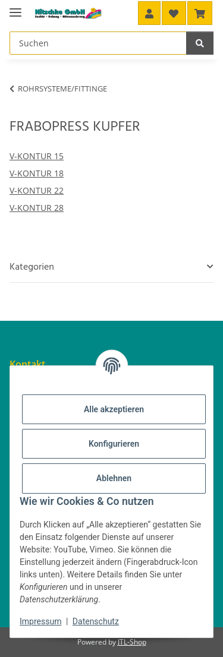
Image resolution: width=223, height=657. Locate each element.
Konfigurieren (114, 443)
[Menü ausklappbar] (15, 7)
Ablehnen (113, 478)
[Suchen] (199, 43)
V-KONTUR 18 (37, 173)
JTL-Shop (132, 642)
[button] (149, 13)
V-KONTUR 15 (37, 156)
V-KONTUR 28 (37, 207)
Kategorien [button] (32, 267)
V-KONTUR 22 (37, 190)
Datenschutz (96, 621)
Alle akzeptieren (114, 409)
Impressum (40, 621)
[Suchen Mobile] (98, 43)
